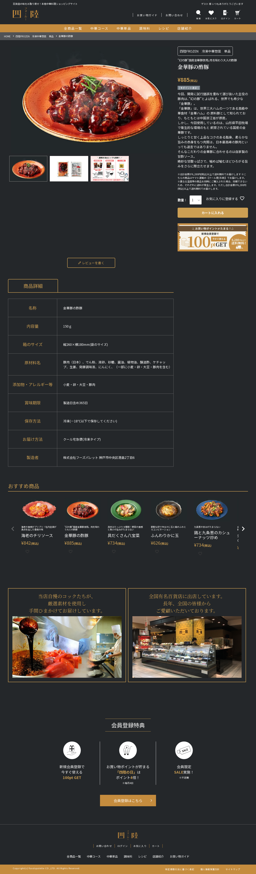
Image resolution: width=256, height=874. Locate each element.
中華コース (94, 856)
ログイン (225, 15)
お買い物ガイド (147, 15)
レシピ (142, 856)
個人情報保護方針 (210, 869)
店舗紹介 (158, 856)
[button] (13, 528)
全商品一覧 (74, 856)
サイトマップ (233, 869)
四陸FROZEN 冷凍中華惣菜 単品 (35, 36)
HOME (7, 36)
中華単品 (112, 856)
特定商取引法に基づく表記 (179, 869)
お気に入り (140, 846)
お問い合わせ (174, 15)
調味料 (128, 856)
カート (237, 15)
